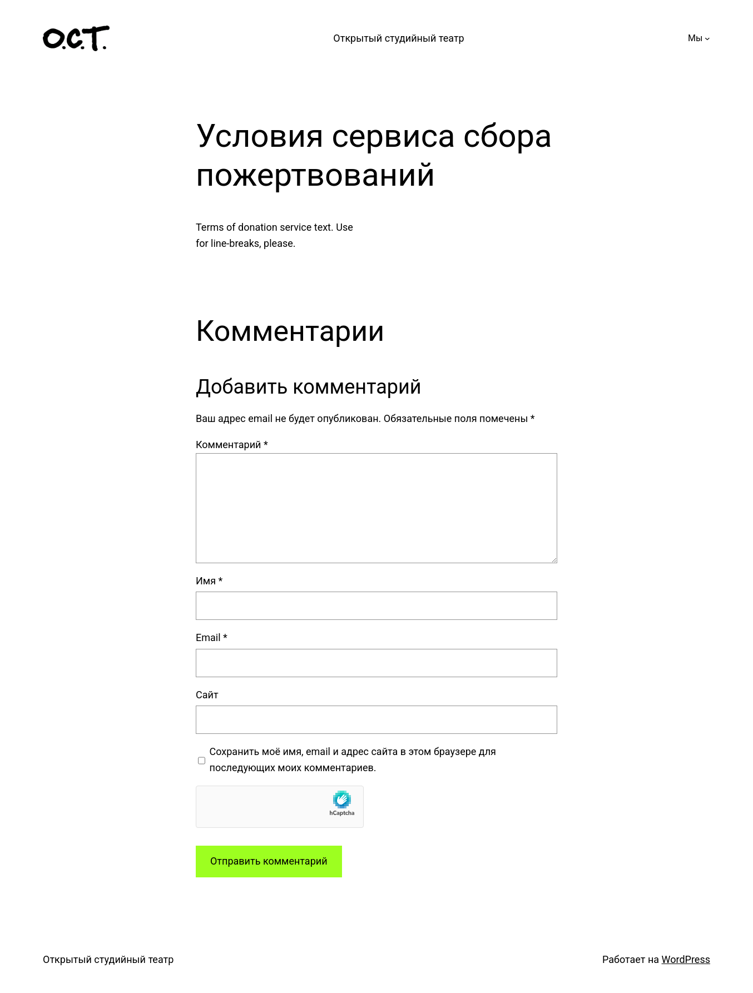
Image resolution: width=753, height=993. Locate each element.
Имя (209, 581)
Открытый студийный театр (398, 38)
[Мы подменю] (707, 38)
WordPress (686, 959)
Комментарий (232, 444)
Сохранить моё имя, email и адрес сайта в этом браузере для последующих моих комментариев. (353, 759)
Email (211, 637)
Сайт (207, 695)
